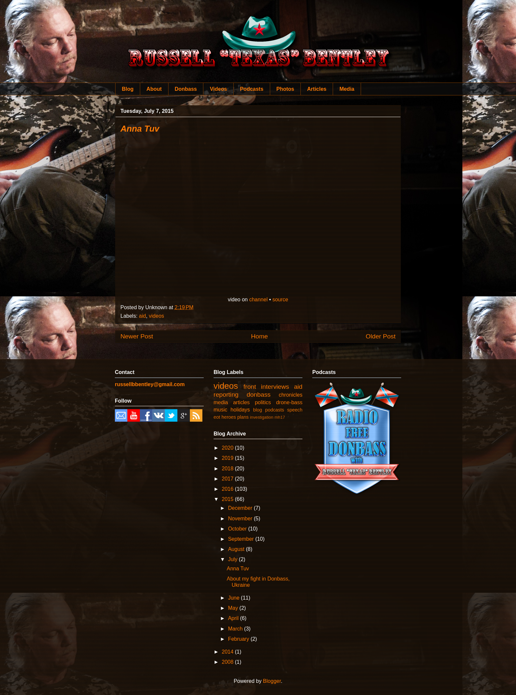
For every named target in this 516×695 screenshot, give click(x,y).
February (239, 639)
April (234, 618)
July (233, 559)
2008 (228, 662)
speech (294, 409)
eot (217, 417)
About (154, 89)
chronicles (290, 395)
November (241, 518)
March (236, 629)
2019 (228, 458)
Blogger (272, 681)
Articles (316, 89)
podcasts (274, 409)
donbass (259, 394)
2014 (228, 652)
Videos (218, 89)
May (234, 608)
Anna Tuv (139, 129)
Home (259, 336)
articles (241, 402)
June (234, 598)
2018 (228, 468)
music (220, 409)
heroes (228, 417)
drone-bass (289, 402)
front (250, 386)
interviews (275, 386)
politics (263, 402)
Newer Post (136, 336)
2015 (228, 499)
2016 (228, 489)
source (280, 299)
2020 (228, 448)
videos (156, 316)
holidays (240, 409)
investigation (261, 417)
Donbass (186, 89)
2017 (228, 479)
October (238, 529)
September (241, 539)
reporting (226, 394)
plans (242, 417)
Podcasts (251, 89)
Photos (285, 89)
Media (346, 89)
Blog (128, 89)
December (241, 508)
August (237, 549)
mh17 (279, 417)
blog (257, 409)
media (221, 402)
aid (142, 316)
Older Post (381, 336)
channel (258, 299)
